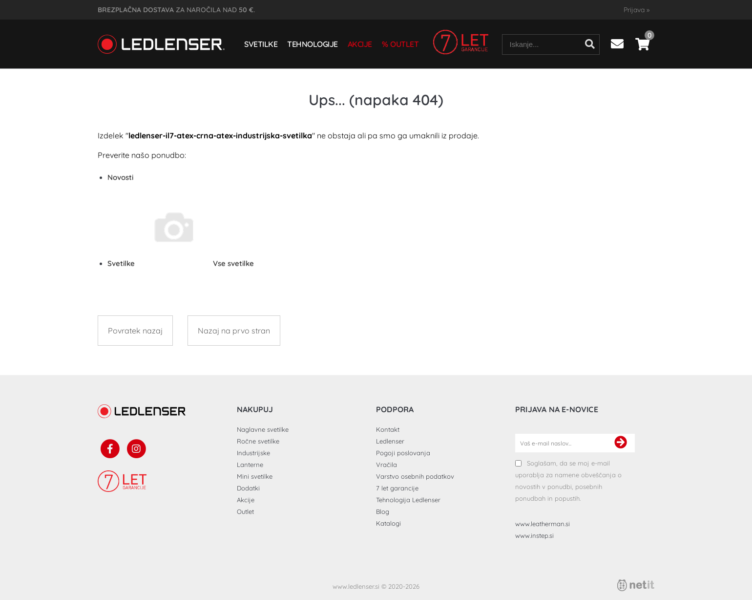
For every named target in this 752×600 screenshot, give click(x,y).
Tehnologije (312, 44)
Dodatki (248, 488)
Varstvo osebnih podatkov (415, 476)
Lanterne (250, 464)
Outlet (404, 44)
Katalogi (388, 523)
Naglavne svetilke (263, 429)
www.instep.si (534, 535)
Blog (382, 511)
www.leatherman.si (542, 524)
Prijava (636, 9)
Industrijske (253, 453)
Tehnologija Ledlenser (408, 500)
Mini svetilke (254, 476)
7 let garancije (397, 488)
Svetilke (260, 44)
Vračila (386, 464)
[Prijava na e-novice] (620, 443)
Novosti (120, 177)
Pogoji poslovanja (403, 453)
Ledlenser (390, 441)
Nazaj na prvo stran (234, 330)
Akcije (360, 44)
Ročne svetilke (258, 441)
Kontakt (387, 429)
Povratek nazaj (135, 330)
